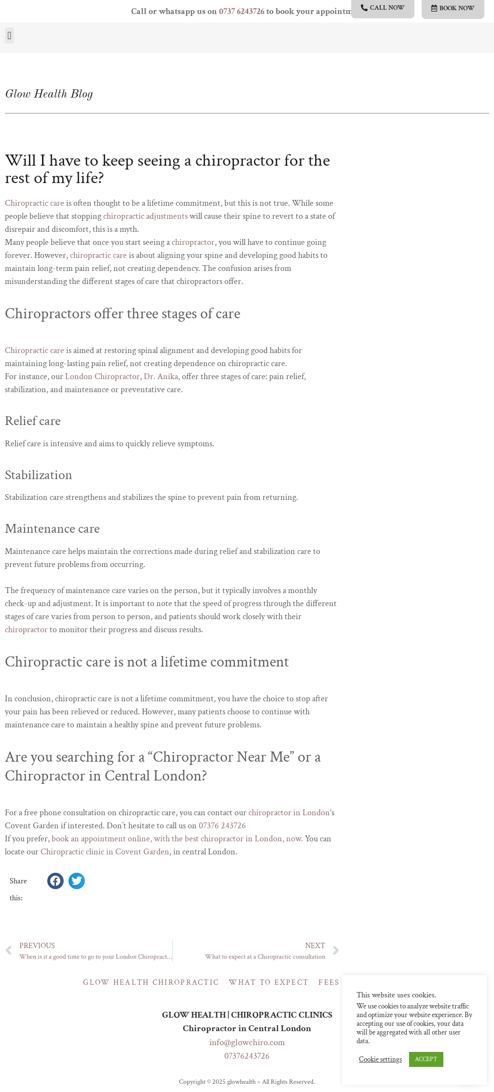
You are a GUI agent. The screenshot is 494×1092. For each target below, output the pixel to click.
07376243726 (247, 1056)
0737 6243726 (241, 11)
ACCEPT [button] (426, 1059)
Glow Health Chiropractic (151, 983)
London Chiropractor (102, 376)
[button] (9, 35)
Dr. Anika (161, 376)
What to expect (269, 983)
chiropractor (193, 242)
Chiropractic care (34, 203)
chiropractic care (98, 255)
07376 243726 (222, 825)
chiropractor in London (289, 812)
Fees (329, 983)
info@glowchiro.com (247, 1042)
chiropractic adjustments (145, 216)
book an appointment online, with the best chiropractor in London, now (176, 838)
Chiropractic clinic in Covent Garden (105, 851)
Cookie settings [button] (380, 1059)
